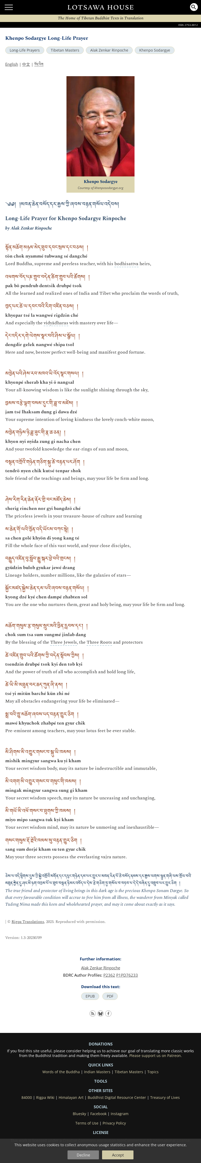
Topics (153, 1072)
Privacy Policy (114, 1123)
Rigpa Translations (28, 922)
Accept (118, 1155)
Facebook (98, 1113)
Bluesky (79, 1113)
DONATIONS (101, 1044)
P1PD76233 (127, 975)
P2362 (109, 975)
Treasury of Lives (165, 1097)
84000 (26, 1097)
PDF (110, 996)
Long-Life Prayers (25, 50)
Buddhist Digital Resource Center (117, 1097)
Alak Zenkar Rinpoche (109, 50)
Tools (100, 1081)
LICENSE (100, 1132)
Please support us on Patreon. (155, 1055)
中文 (26, 64)
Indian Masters (97, 1072)
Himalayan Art (71, 1097)
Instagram (120, 1113)
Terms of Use (86, 1123)
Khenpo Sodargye (154, 50)
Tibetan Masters (65, 50)
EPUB (90, 996)
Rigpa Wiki (45, 1097)
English (11, 64)
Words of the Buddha (61, 1072)
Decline (83, 1155)
